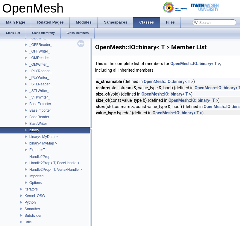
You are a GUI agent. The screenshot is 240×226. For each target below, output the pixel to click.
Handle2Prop (39, 157)
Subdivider (33, 215)
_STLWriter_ (39, 91)
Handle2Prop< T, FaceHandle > (54, 163)
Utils (28, 222)
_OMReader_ (40, 58)
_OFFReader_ (40, 45)
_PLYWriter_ (39, 78)
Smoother (32, 209)
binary (34, 130)
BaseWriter (38, 124)
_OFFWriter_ (39, 51)
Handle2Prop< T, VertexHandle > (55, 169)
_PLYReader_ (40, 71)
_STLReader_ (40, 84)
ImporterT (37, 176)
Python (30, 202)
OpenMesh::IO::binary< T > (195, 63)
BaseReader (39, 117)
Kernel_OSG (35, 196)
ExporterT (37, 150)
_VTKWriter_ (39, 97)
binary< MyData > (43, 137)
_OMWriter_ (38, 64)
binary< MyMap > (43, 143)
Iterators (31, 189)
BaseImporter (40, 110)
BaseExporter (40, 104)
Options (35, 183)
